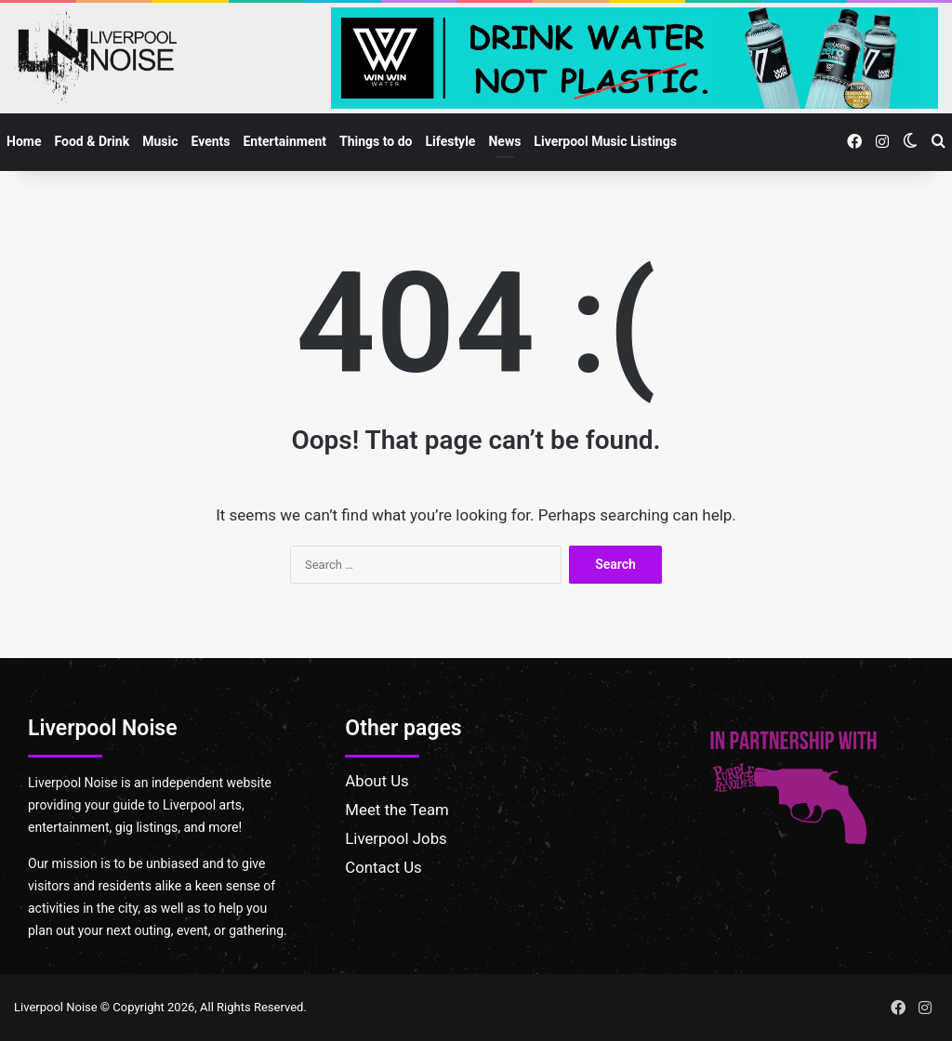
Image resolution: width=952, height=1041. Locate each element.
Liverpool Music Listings (605, 141)
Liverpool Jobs (395, 838)
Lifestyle (451, 141)
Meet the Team (397, 809)
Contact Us (383, 867)
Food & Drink (91, 141)
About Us (376, 780)
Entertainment (284, 141)
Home (24, 141)
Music (160, 141)
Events (210, 141)
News (504, 141)
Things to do (375, 141)
